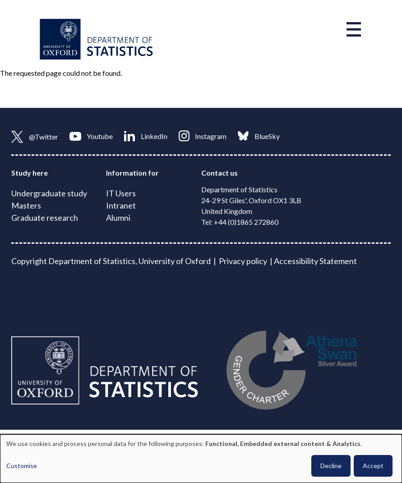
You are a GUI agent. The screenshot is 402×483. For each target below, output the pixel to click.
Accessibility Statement (315, 261)
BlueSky (259, 135)
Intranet (121, 205)
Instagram (203, 135)
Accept (373, 465)
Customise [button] (21, 465)
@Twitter (34, 136)
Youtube (91, 136)
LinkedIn (145, 135)
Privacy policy (243, 261)
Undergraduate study (49, 193)
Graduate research (44, 218)
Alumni (118, 218)
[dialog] (201, 458)
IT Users (121, 193)
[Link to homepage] (96, 38)
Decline (331, 465)
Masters (26, 205)
